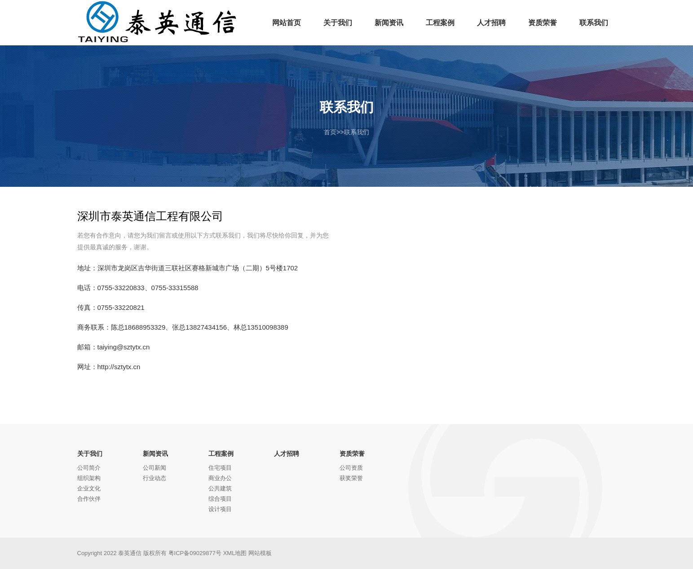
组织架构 (89, 478)
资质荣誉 (352, 453)
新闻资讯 (155, 453)
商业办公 (220, 478)
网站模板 (260, 553)
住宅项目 (220, 467)
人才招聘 (286, 453)
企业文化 (89, 488)
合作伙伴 (89, 498)
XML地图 (235, 553)
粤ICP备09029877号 (195, 553)
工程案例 (221, 453)
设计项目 (220, 509)
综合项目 (220, 498)
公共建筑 (220, 488)
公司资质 (351, 467)
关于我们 (89, 453)
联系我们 (356, 132)
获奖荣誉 (351, 478)
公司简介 (89, 467)
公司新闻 (154, 467)
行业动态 (154, 478)
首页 (330, 132)
